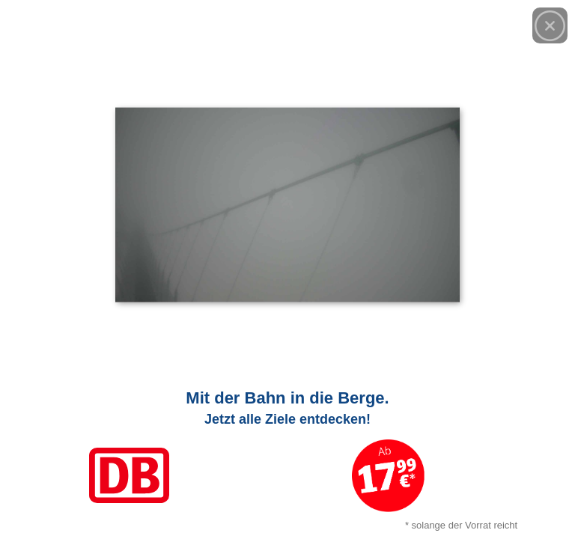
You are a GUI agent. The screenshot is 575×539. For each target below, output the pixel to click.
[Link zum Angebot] (287, 456)
